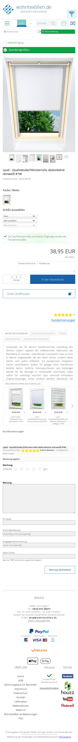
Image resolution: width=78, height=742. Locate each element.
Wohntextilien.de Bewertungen (21, 714)
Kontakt (20, 697)
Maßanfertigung (15, 42)
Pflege (62, 333)
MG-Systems (65, 736)
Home (20, 676)
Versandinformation (49, 688)
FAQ (20, 718)
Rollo (21, 24)
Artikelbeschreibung (16, 333)
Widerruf (20, 710)
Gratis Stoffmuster (18, 294)
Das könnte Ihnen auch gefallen (23, 383)
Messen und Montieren (36, 339)
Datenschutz (21, 693)
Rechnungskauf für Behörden (20, 684)
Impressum (21, 688)
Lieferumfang (12, 339)
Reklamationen (21, 705)
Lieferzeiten (20, 701)
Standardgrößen (19, 50)
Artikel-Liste (12, 31)
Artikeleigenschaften (43, 333)
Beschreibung (51, 31)
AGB (20, 680)
